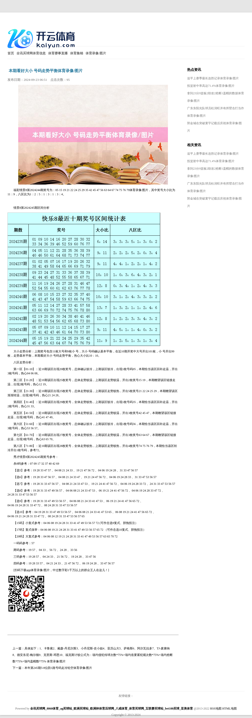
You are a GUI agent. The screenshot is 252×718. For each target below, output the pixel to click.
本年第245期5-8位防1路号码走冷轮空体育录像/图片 (58, 668)
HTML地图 (229, 708)
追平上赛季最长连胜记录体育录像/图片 (213, 78)
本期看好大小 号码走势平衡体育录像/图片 (46, 71)
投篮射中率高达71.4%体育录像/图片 (211, 86)
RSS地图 (215, 708)
